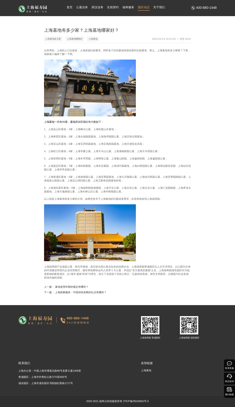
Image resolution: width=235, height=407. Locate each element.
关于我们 (159, 7)
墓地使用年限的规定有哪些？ (71, 286)
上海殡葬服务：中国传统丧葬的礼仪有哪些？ (80, 292)
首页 (70, 7)
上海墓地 (146, 370)
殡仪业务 (97, 7)
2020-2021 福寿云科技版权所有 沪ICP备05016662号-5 (117, 401)
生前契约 (113, 7)
